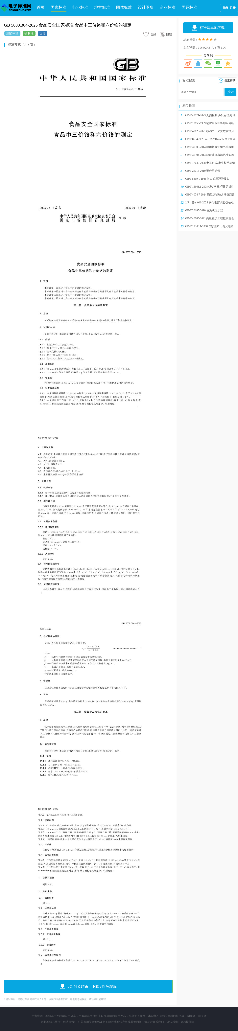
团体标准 (124, 7)
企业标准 (168, 7)
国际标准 (189, 7)
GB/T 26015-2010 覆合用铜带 (202, 170)
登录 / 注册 (229, 7)
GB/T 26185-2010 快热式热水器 (204, 210)
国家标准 (58, 7)
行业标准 (80, 7)
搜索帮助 (229, 80)
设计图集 (146, 7)
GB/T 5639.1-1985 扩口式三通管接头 (207, 178)
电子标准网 (16, 8)
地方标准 (102, 7)
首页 (41, 7)
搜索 (230, 92)
